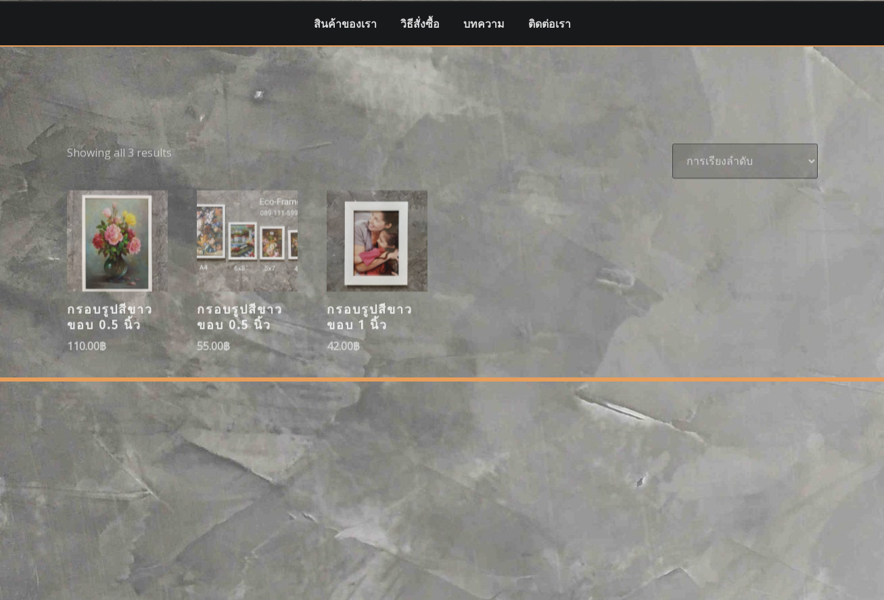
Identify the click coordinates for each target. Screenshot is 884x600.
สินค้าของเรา (345, 23)
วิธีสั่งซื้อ (420, 23)
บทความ (484, 23)
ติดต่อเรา (549, 23)
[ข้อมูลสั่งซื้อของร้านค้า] (745, 193)
